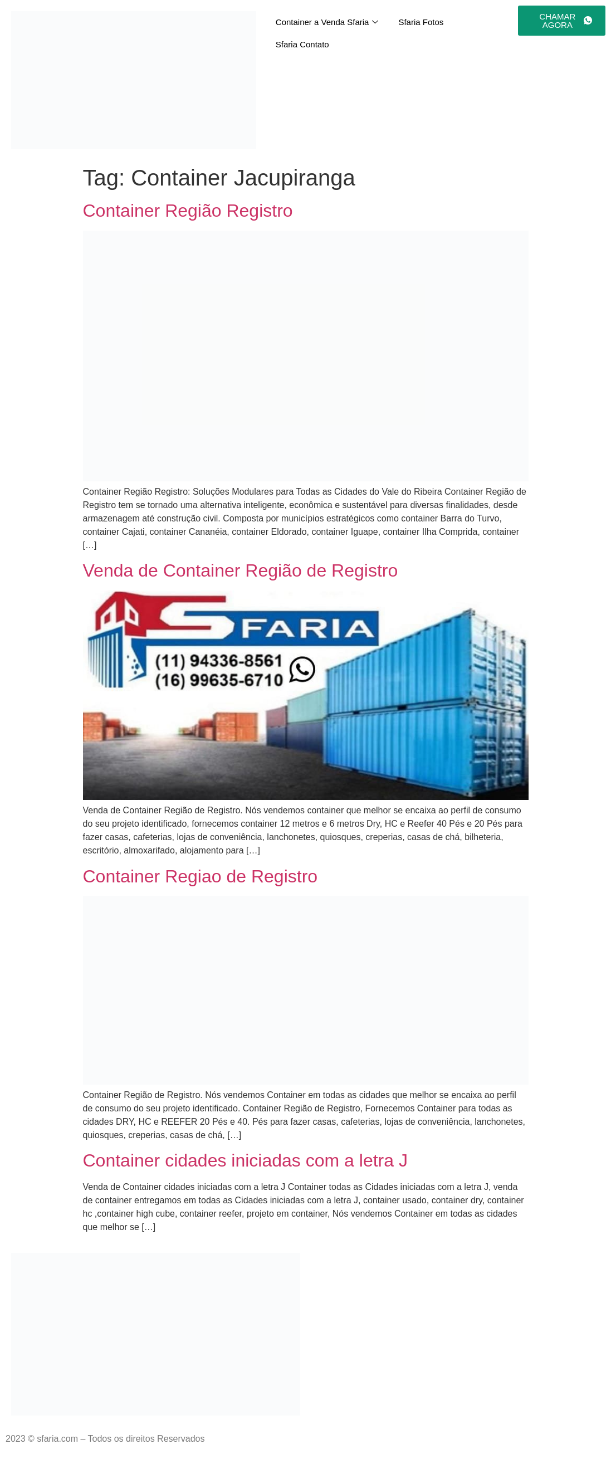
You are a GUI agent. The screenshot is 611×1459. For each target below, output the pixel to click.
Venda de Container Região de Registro (240, 570)
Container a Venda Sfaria (327, 22)
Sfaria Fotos (420, 22)
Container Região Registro (188, 211)
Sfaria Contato (302, 44)
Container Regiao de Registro (200, 876)
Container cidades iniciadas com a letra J (245, 1160)
